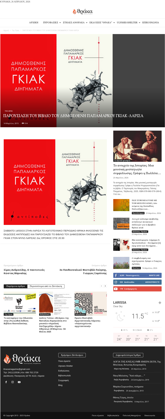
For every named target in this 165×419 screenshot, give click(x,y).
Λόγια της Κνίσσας (121, 369)
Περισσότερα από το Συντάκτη (46, 286)
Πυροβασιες (51, 22)
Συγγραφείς (63, 380)
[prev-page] (101, 286)
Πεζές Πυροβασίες (121, 380)
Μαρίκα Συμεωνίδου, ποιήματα (128, 386)
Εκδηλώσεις (45, 314)
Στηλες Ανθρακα (75, 22)
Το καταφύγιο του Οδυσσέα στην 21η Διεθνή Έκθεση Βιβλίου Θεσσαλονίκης (18, 320)
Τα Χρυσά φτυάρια (122, 160)
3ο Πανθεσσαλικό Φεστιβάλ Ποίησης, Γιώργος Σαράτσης (83, 271)
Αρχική (6, 30)
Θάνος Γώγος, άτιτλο (123, 397)
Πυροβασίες (119, 390)
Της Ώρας (15, 30)
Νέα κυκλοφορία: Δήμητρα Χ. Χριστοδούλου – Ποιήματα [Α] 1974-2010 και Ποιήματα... (146, 243)
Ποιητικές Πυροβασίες (123, 401)
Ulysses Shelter (128, 22)
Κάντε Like (154, 275)
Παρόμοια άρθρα (15, 286)
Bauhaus (136, 268)
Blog (60, 385)
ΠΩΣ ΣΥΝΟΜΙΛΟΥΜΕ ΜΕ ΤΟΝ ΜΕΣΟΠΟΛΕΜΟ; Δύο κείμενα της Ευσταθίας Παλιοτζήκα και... (144, 205)
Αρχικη (33, 22)
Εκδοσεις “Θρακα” (101, 22)
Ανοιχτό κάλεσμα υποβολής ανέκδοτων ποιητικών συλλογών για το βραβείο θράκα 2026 (145, 223)
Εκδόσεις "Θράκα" (140, 231)
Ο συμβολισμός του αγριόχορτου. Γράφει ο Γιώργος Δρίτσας (147, 261)
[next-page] (105, 286)
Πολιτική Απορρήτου (132, 415)
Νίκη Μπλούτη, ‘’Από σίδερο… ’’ (129, 375)
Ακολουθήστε (152, 282)
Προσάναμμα (138, 213)
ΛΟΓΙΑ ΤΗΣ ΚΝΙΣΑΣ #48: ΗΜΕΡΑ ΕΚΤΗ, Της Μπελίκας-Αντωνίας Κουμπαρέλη (137, 363)
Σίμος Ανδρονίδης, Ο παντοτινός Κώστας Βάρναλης (24, 271)
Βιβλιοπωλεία (64, 375)
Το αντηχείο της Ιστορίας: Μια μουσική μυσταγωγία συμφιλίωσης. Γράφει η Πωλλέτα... (137, 169)
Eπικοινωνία (150, 22)
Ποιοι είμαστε (64, 361)
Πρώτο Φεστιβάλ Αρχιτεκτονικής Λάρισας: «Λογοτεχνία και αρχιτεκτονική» (88, 322)
